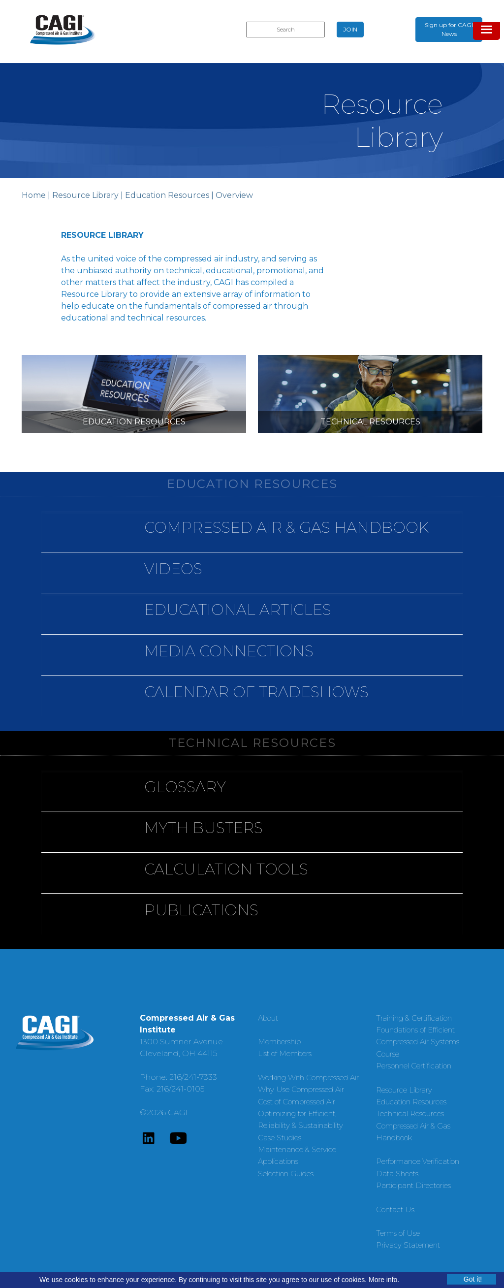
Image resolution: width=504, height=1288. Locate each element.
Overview (234, 195)
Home (34, 195)
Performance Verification (417, 1161)
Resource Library (85, 195)
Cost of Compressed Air (296, 1101)
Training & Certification (414, 1018)
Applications (278, 1161)
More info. (384, 1280)
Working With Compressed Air (308, 1077)
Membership (279, 1041)
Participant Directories (413, 1185)
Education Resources (167, 195)
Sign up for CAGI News (449, 29)
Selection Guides (286, 1173)
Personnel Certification (413, 1065)
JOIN (350, 29)
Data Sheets (397, 1173)
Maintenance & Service (297, 1149)
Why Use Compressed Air (301, 1089)
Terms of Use (398, 1233)
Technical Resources (410, 1113)
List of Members (285, 1053)
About (268, 1018)
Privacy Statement (408, 1245)
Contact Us (395, 1209)
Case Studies (279, 1137)
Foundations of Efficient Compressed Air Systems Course (417, 1042)
